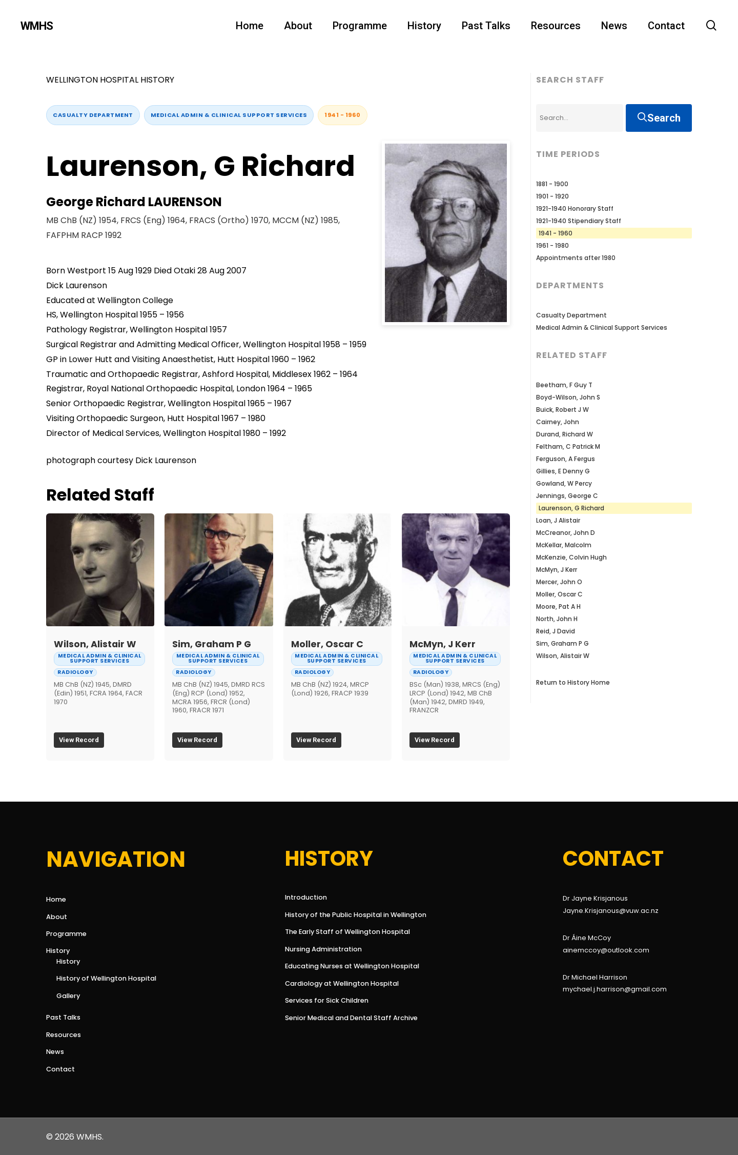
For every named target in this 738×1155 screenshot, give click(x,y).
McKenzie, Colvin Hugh (571, 557)
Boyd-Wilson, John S (568, 397)
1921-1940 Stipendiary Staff (578, 220)
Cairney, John (557, 421)
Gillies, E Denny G (563, 471)
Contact (60, 1069)
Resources (63, 1034)
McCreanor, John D (565, 532)
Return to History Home (573, 682)
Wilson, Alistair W (95, 644)
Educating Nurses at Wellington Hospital (348, 966)
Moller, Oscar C (327, 644)
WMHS (36, 26)
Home (56, 899)
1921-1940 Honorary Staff (574, 208)
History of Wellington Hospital (106, 978)
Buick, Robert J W (562, 409)
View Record (79, 740)
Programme (66, 933)
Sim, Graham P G (211, 644)
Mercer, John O (559, 582)
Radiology (75, 672)
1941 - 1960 (342, 115)
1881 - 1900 (552, 184)
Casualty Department (93, 115)
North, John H (557, 618)
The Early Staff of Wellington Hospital (347, 931)
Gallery (68, 995)
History (58, 950)
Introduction (306, 897)
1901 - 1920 (552, 196)
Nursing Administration (323, 949)
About (56, 916)
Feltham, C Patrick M (568, 446)
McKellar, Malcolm (563, 545)
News (55, 1051)
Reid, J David (555, 631)
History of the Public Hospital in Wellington (348, 914)
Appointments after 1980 (576, 257)
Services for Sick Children (326, 1000)
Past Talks (63, 1017)
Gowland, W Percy (564, 483)
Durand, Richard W (564, 434)
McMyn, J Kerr (442, 644)
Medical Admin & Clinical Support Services (229, 115)
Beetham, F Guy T (564, 385)
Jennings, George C (567, 495)
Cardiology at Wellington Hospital (342, 983)
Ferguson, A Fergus (565, 458)
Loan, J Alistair (558, 520)
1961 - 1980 (552, 245)
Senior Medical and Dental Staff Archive (348, 1017)
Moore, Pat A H (558, 606)
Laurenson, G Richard (571, 508)
